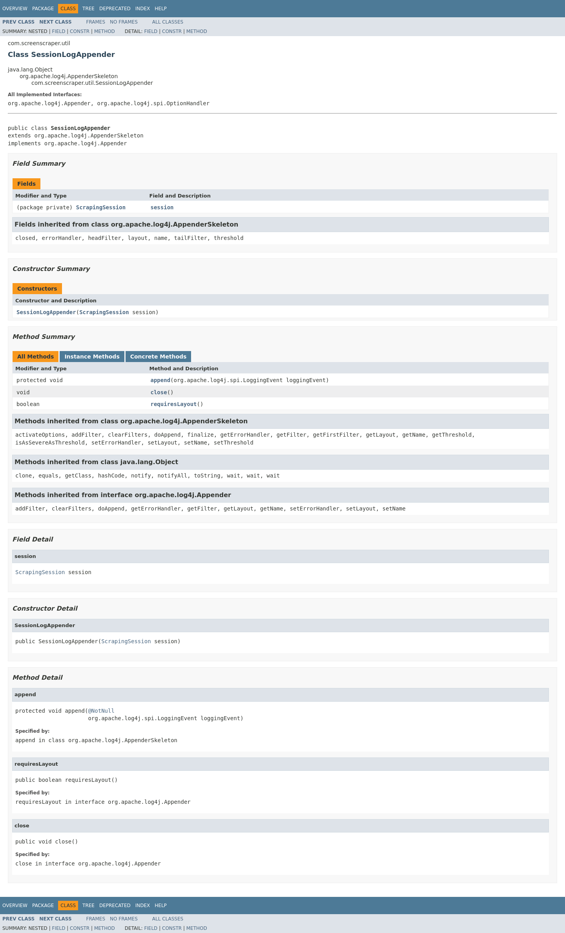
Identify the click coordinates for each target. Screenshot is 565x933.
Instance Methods (91, 356)
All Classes (167, 22)
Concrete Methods (158, 356)
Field (58, 31)
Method (104, 31)
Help (161, 8)
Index (142, 8)
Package (43, 8)
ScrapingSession (101, 207)
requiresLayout (174, 404)
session (162, 207)
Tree (88, 8)
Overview (14, 8)
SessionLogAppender (46, 312)
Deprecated (115, 8)
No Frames (124, 22)
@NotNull (101, 711)
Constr (79, 31)
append (161, 380)
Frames (96, 22)
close (159, 392)
